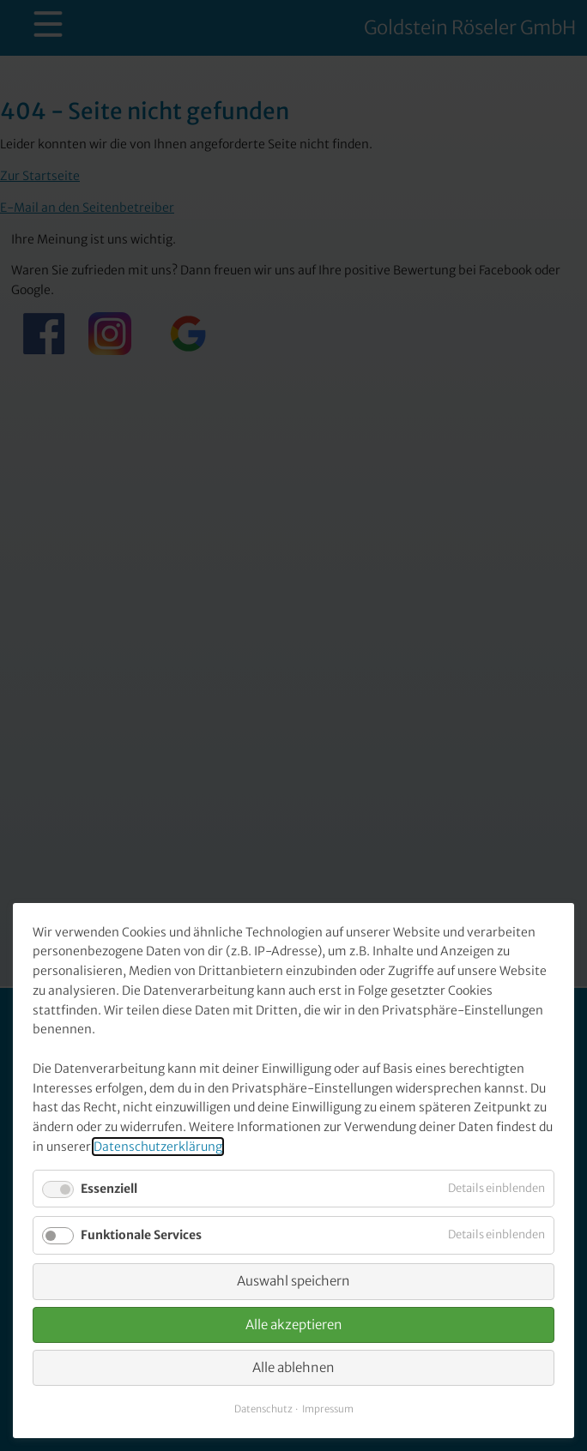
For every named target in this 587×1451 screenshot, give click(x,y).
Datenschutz (263, 1409)
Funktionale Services (141, 1235)
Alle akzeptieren (293, 1324)
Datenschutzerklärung (158, 1146)
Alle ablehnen (293, 1367)
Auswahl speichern (293, 1281)
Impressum (328, 1409)
